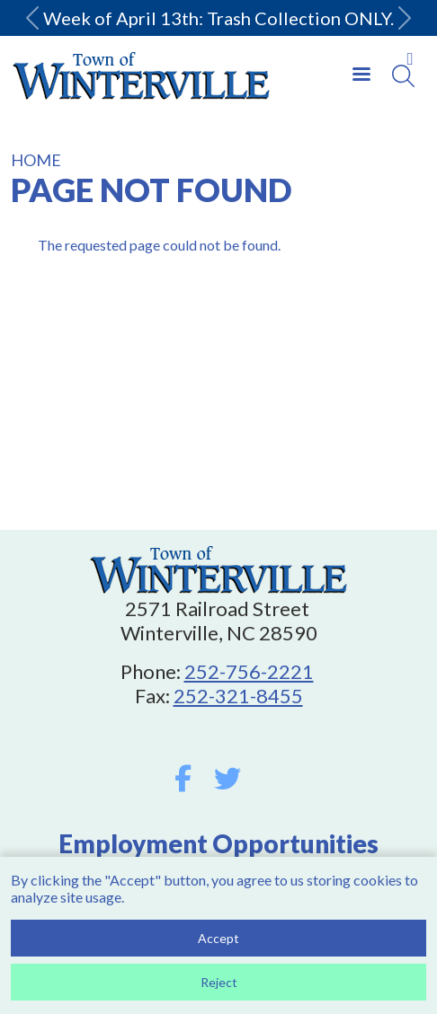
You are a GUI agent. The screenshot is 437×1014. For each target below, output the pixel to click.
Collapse (410, 58)
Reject (219, 987)
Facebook (183, 778)
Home (36, 160)
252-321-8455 (238, 695)
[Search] (403, 76)
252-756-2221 (249, 671)
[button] (33, 18)
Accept (218, 943)
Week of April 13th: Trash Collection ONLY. (218, 18)
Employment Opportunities (218, 843)
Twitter (227, 778)
